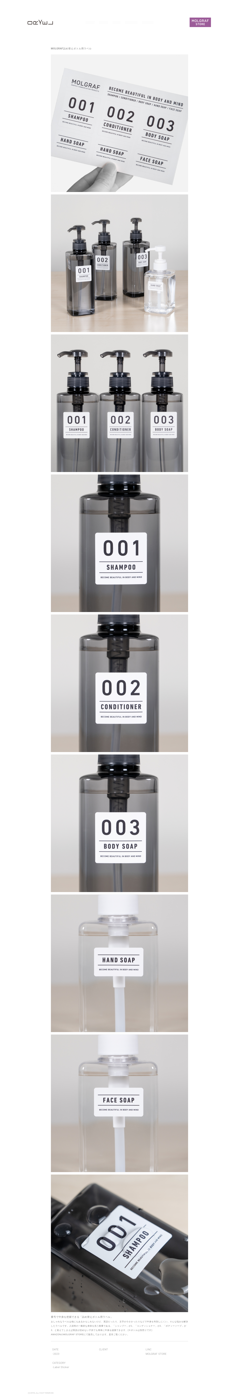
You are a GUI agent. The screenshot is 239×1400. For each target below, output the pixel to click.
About (103, 22)
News (116, 22)
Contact (148, 22)
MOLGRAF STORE (73, 1334)
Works (89, 22)
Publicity (131, 22)
